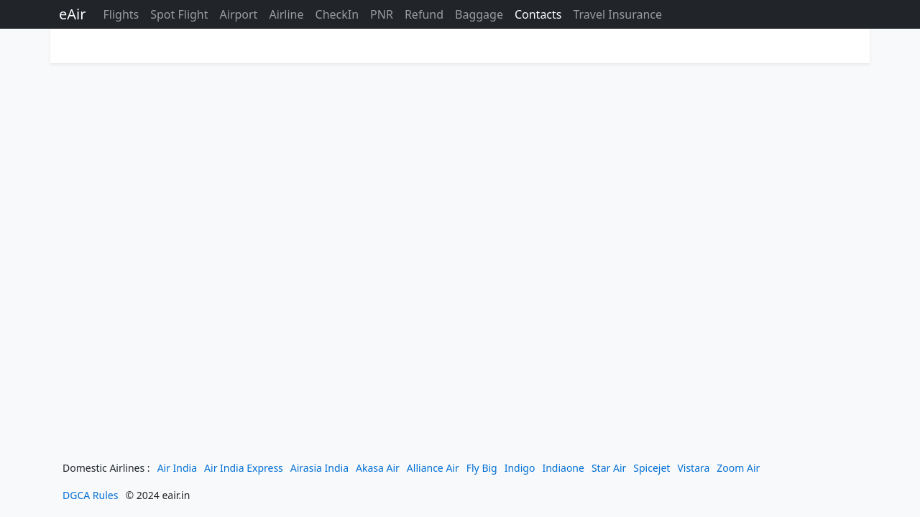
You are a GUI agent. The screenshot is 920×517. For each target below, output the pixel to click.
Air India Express (243, 468)
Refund (424, 14)
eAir (72, 14)
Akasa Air (378, 468)
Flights (121, 14)
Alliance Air (433, 468)
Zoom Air (738, 468)
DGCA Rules (90, 495)
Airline (286, 14)
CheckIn (337, 14)
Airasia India (319, 468)
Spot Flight (179, 14)
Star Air (609, 468)
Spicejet (651, 468)
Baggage (479, 14)
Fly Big (481, 468)
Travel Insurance (617, 14)
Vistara (693, 468)
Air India (177, 468)
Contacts (538, 14)
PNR (381, 14)
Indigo (520, 468)
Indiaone (563, 468)
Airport (239, 14)
